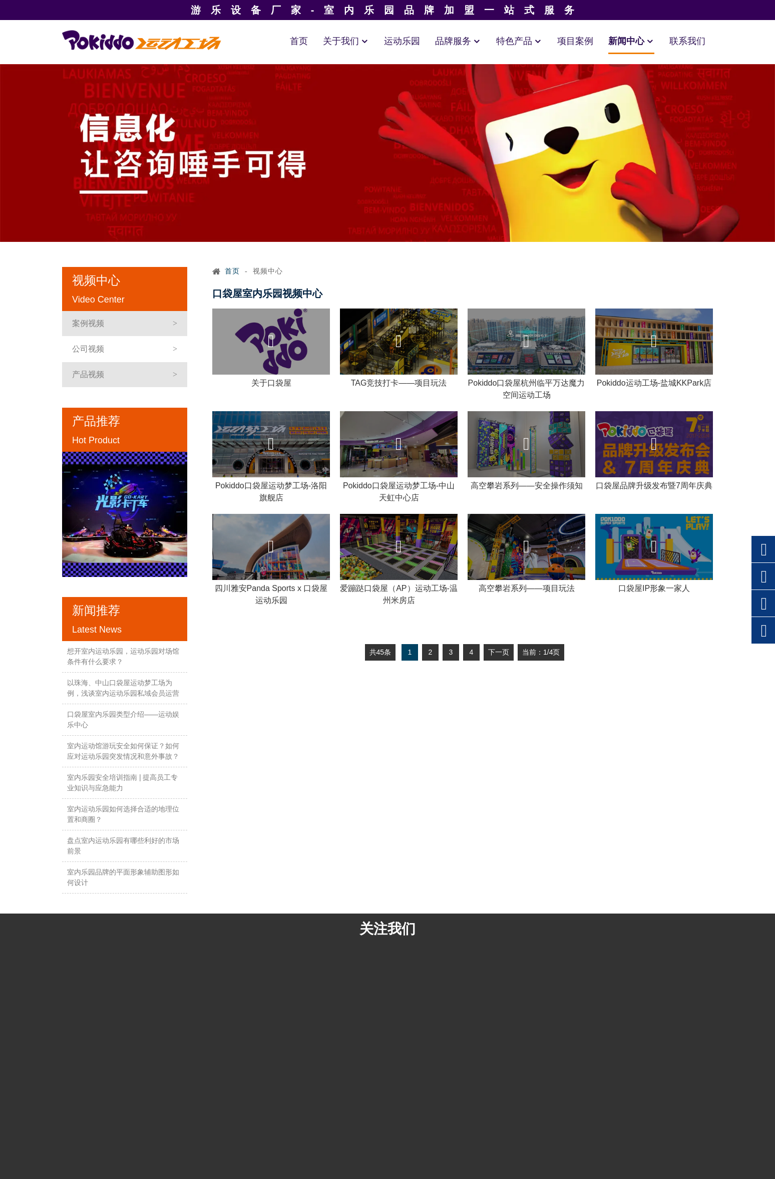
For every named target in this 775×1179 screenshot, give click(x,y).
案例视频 (88, 323)
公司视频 (88, 349)
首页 (299, 41)
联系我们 (687, 41)
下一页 (498, 652)
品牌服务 (458, 41)
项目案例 (575, 41)
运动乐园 (402, 41)
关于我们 (346, 41)
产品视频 (88, 374)
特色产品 (519, 41)
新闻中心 (631, 41)
